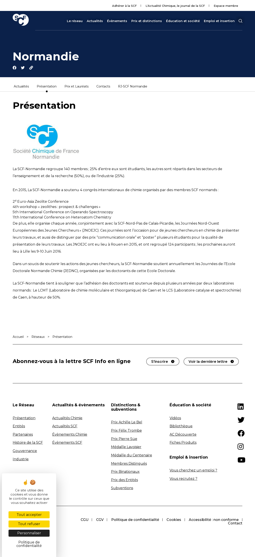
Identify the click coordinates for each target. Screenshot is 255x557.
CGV (99, 520)
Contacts (103, 87)
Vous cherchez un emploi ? (193, 471)
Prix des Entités (124, 480)
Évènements (117, 21)
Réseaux (38, 337)
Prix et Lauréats (76, 87)
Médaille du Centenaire (131, 456)
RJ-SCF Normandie (132, 87)
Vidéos (175, 418)
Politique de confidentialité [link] (29, 544)
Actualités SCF (64, 426)
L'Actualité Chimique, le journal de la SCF (175, 5)
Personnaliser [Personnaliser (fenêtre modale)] (29, 533)
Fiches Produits (183, 443)
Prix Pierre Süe (124, 439)
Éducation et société (183, 21)
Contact (235, 524)
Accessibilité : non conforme (214, 520)
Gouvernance (25, 451)
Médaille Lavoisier (126, 447)
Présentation (47, 87)
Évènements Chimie (69, 435)
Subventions (122, 488)
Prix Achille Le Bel (126, 423)
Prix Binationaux (125, 472)
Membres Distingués (129, 464)
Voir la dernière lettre (208, 362)
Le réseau (75, 21)
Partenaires (23, 435)
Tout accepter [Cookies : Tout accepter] (29, 515)
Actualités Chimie (67, 418)
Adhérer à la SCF (124, 5)
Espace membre (226, 5)
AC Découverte (183, 435)
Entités (19, 426)
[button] (240, 21)
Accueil (18, 337)
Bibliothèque (181, 426)
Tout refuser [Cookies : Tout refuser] (29, 524)
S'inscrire (159, 362)
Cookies (173, 520)
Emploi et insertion (219, 21)
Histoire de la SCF (28, 443)
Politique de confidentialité (134, 520)
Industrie (21, 459)
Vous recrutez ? (183, 479)
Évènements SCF (67, 443)
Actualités (95, 21)
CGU (83, 520)
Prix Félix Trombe (126, 431)
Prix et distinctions (146, 21)
